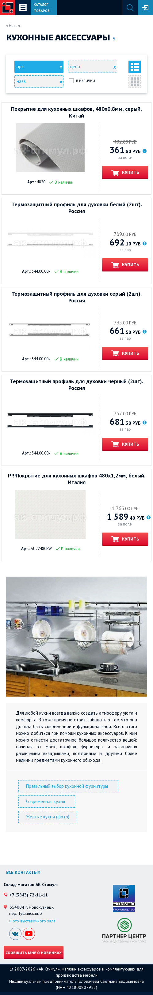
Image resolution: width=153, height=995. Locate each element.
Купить (130, 172)
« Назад (13, 25)
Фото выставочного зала (32, 921)
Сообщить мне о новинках (34, 952)
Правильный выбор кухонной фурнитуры (68, 786)
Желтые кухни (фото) (47, 817)
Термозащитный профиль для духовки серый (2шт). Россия (76, 297)
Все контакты (22, 872)
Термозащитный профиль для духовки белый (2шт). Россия (76, 208)
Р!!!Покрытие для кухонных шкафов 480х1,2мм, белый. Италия (76, 479)
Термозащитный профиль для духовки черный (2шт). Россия (76, 384)
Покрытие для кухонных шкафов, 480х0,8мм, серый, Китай (76, 112)
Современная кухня (46, 801)
